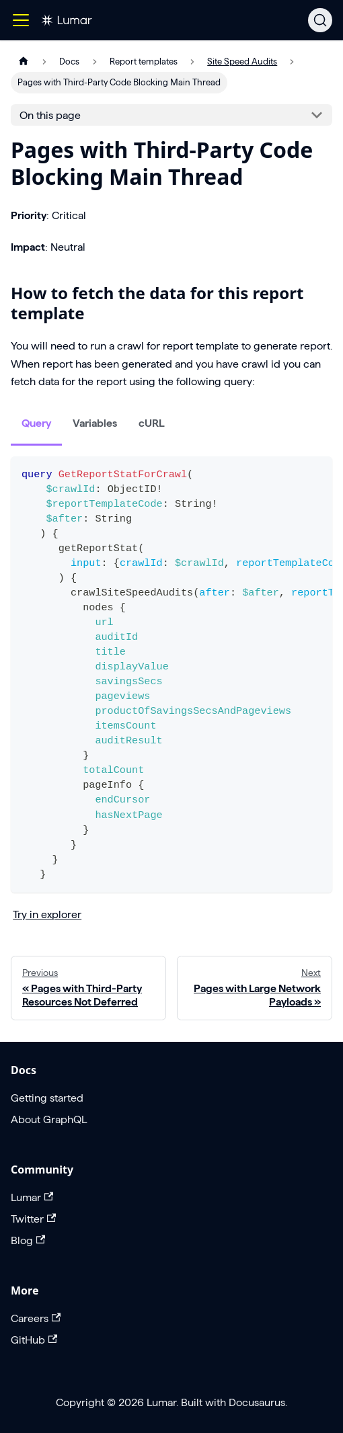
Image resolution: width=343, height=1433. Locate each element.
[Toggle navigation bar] (21, 20)
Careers (36, 1318)
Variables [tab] (95, 423)
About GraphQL (49, 1119)
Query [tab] (36, 423)
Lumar (32, 1197)
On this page (50, 115)
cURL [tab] (151, 423)
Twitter (33, 1219)
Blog (28, 1240)
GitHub (34, 1340)
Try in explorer (47, 914)
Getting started (47, 1098)
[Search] (320, 20)
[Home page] (23, 61)
